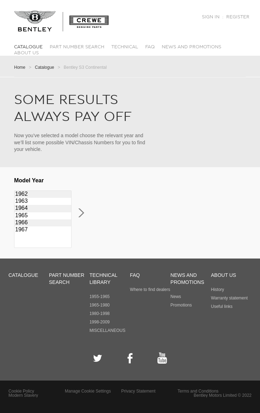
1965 (42, 215)
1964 (42, 208)
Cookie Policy (21, 391)
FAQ (150, 46)
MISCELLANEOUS (107, 330)
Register (237, 16)
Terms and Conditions (198, 391)
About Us (26, 52)
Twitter (98, 358)
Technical (124, 46)
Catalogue (28, 46)
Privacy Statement (138, 391)
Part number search (77, 46)
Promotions (181, 305)
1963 (42, 201)
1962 (42, 194)
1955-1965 (99, 296)
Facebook (130, 358)
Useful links (222, 306)
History (217, 289)
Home (19, 67)
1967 (42, 229)
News (176, 296)
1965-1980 (99, 305)
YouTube (162, 358)
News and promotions (191, 46)
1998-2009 (99, 322)
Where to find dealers (150, 289)
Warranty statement (229, 298)
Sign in (210, 16)
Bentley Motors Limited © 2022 (223, 395)
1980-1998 (99, 313)
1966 (42, 222)
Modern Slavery (23, 395)
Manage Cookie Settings (88, 391)
